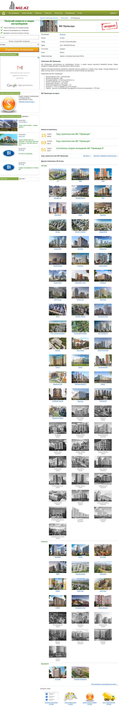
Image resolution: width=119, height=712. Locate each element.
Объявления (70, 13)
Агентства (58, 13)
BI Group (62, 34)
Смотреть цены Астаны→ (27, 102)
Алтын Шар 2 (23, 122)
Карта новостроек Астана (71, 702)
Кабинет (113, 13)
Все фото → (87, 156)
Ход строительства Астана (109, 702)
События (48, 13)
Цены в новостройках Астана (90, 702)
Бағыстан (22, 136)
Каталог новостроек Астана (51, 702)
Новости (38, 13)
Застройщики (14, 13)
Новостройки (27, 13)
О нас (80, 13)
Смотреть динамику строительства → (105, 156)
